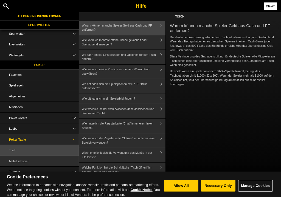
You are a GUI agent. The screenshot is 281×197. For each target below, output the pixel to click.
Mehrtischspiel (18, 161)
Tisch (12, 150)
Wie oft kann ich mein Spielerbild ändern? (123, 99)
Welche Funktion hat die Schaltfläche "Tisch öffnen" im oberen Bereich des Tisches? (123, 170)
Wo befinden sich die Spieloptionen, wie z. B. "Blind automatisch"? (123, 86)
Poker (39, 64)
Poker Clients (44, 118)
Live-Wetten (44, 44)
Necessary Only (218, 188)
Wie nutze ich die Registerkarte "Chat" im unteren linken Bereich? (123, 126)
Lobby (44, 128)
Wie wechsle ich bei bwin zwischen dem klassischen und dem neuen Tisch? (123, 111)
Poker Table (44, 139)
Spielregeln (16, 85)
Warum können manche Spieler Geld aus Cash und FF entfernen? (123, 28)
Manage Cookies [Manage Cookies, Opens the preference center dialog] (255, 188)
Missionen (16, 107)
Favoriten (15, 74)
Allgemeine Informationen (39, 16)
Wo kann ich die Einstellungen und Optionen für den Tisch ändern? (123, 57)
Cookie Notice (142, 192)
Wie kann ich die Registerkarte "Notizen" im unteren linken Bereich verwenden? (123, 140)
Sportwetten (39, 25)
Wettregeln (44, 55)
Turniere (44, 172)
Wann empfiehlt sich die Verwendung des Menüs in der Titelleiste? (123, 155)
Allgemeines (17, 96)
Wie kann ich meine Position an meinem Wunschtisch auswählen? (123, 72)
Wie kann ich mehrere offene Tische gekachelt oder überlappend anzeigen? (123, 42)
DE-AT (270, 6)
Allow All (181, 188)
